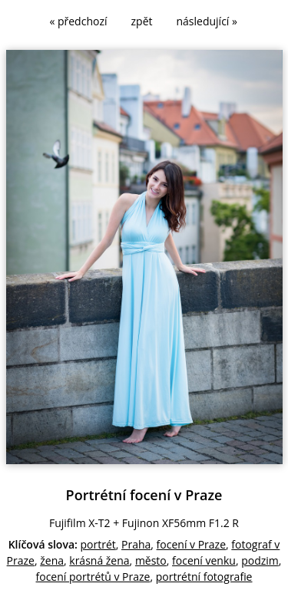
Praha (136, 544)
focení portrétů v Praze (93, 576)
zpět (142, 21)
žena (52, 560)
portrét (98, 544)
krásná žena (99, 560)
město (151, 560)
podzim (260, 560)
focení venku (204, 560)
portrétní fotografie (204, 576)
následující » (207, 21)
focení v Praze (191, 544)
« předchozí (78, 21)
